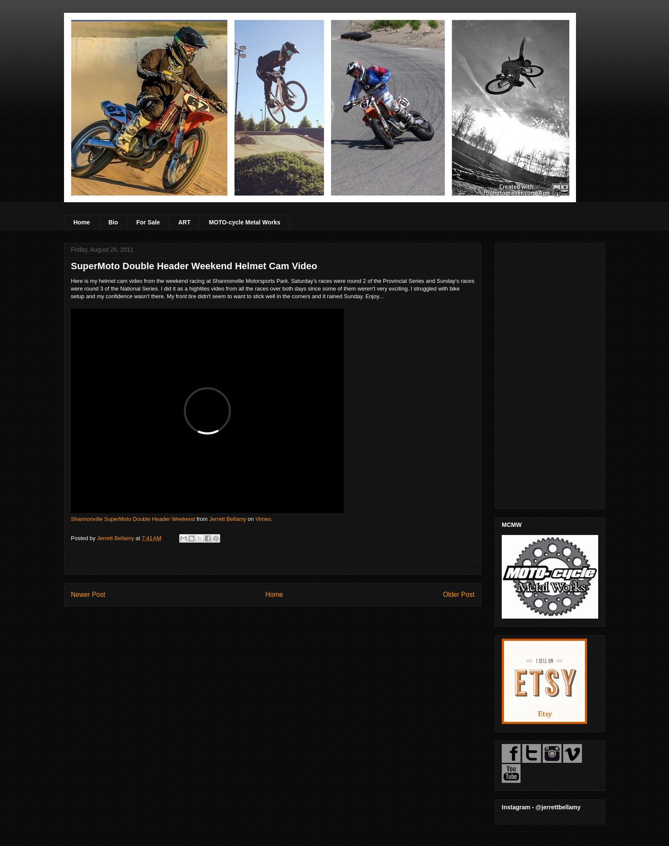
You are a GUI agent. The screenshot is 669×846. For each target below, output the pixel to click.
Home (81, 222)
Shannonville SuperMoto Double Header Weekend (133, 519)
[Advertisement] (550, 374)
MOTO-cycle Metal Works (245, 222)
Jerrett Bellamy (227, 519)
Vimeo (263, 519)
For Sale (148, 222)
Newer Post (88, 594)
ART (184, 222)
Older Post (458, 594)
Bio (113, 222)
